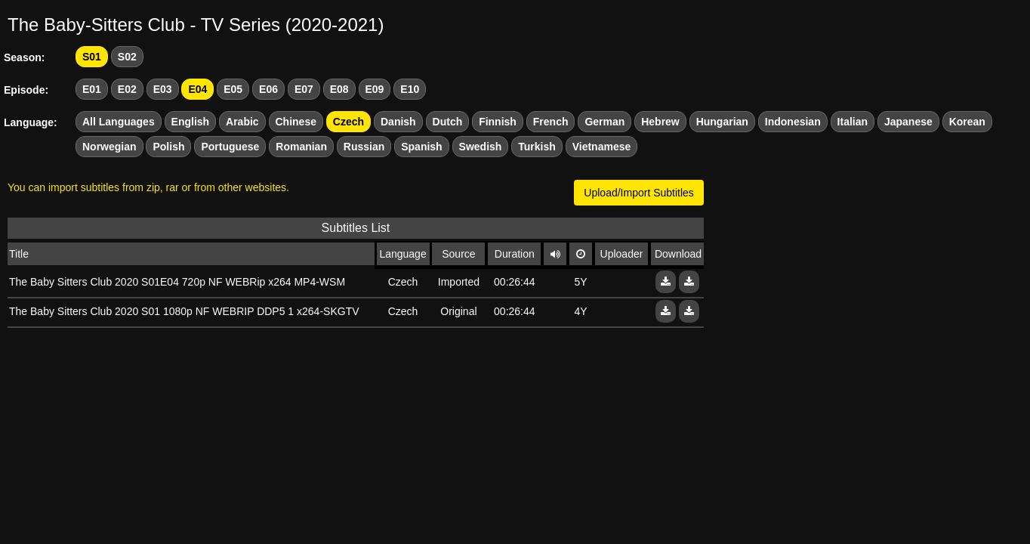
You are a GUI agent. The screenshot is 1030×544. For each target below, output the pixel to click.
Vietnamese (601, 147)
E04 (197, 89)
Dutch (448, 122)
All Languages (118, 122)
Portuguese (230, 147)
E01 (91, 89)
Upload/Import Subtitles (639, 193)
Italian (852, 122)
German (604, 122)
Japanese (908, 122)
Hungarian (722, 122)
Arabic (242, 122)
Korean (967, 122)
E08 (339, 89)
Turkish (537, 147)
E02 (127, 89)
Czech (348, 122)
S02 (127, 57)
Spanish (421, 147)
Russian (364, 147)
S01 (91, 57)
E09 (374, 89)
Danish (398, 122)
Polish (168, 147)
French (551, 122)
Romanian (301, 147)
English (190, 122)
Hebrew (660, 122)
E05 (233, 89)
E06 (268, 89)
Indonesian (793, 122)
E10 (409, 89)
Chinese (296, 122)
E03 (162, 89)
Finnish (498, 122)
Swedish (480, 147)
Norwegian (109, 147)
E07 (304, 89)
